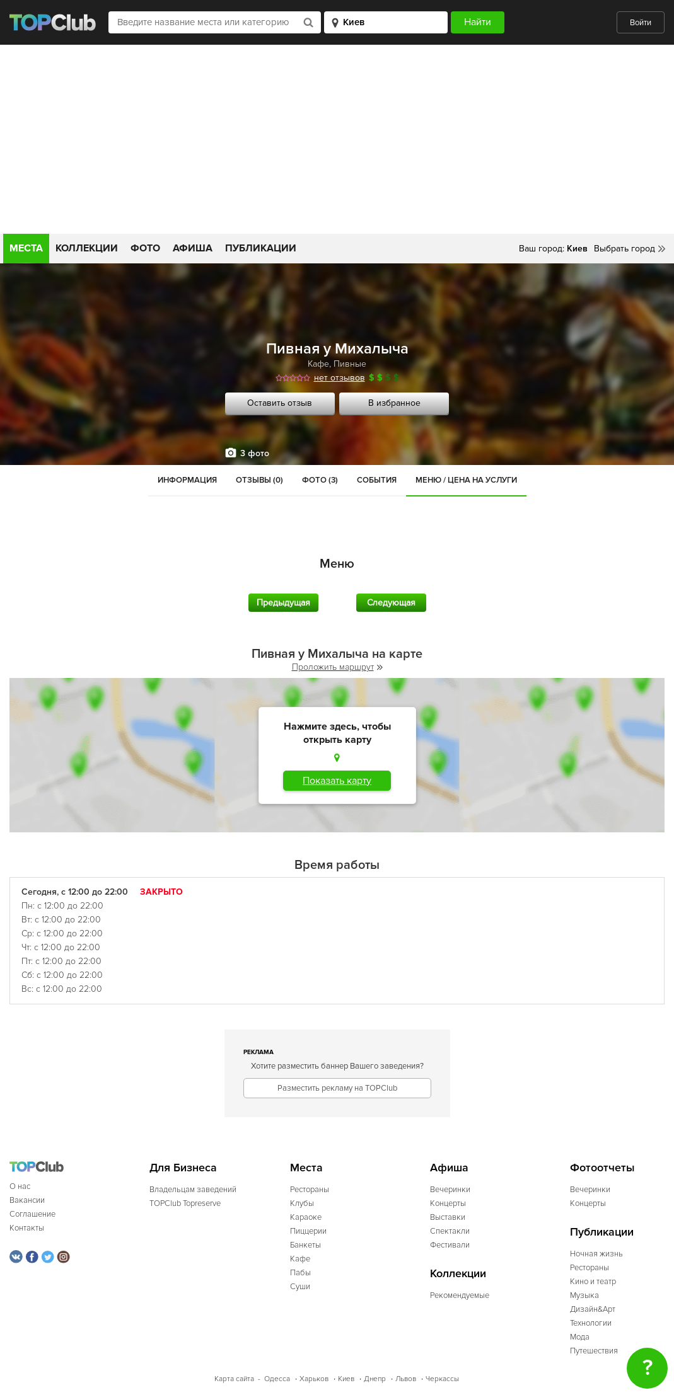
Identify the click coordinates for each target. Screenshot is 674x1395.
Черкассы (442, 1379)
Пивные (350, 364)
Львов (405, 1379)
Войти (640, 23)
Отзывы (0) (259, 480)
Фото (145, 248)
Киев (346, 1379)
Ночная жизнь (596, 1254)
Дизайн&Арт (592, 1309)
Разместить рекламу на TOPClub (337, 1088)
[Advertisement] (337, 139)
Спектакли (450, 1231)
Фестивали (450, 1245)
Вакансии (27, 1200)
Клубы (302, 1203)
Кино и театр (593, 1282)
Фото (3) (320, 480)
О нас (19, 1186)
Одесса (277, 1379)
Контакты (26, 1228)
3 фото (254, 453)
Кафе (318, 364)
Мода (580, 1337)
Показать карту (337, 780)
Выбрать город (624, 248)
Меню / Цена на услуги (466, 480)
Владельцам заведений (192, 1190)
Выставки (447, 1217)
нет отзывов (339, 377)
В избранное (394, 403)
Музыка (584, 1295)
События (377, 480)
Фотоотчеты (602, 1167)
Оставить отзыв (279, 403)
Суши (300, 1287)
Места (26, 248)
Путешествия (594, 1351)
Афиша (192, 248)
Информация (187, 480)
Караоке (306, 1217)
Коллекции (86, 248)
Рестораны (309, 1190)
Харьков (313, 1379)
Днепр (375, 1379)
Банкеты (305, 1245)
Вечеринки (450, 1190)
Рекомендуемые (459, 1295)
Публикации (260, 248)
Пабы (300, 1273)
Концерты (448, 1203)
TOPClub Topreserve (185, 1203)
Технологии (591, 1323)
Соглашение (32, 1214)
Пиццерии (308, 1231)
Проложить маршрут (337, 667)
